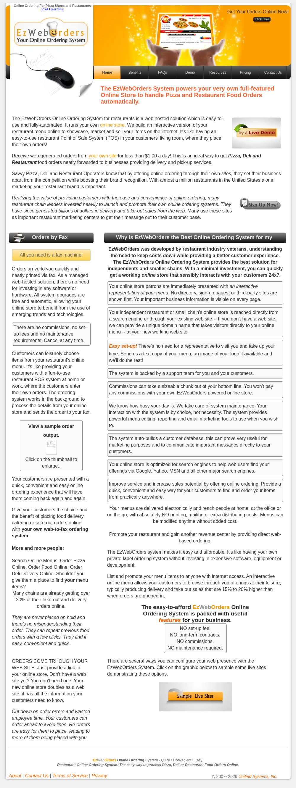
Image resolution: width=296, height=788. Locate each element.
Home (107, 72)
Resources (217, 72)
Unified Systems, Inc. (257, 776)
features (170, 620)
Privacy (99, 775)
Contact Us (273, 72)
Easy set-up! (123, 346)
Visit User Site (52, 9)
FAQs (162, 72)
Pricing (245, 72)
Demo (190, 72)
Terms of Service (70, 775)
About (15, 775)
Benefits (134, 72)
